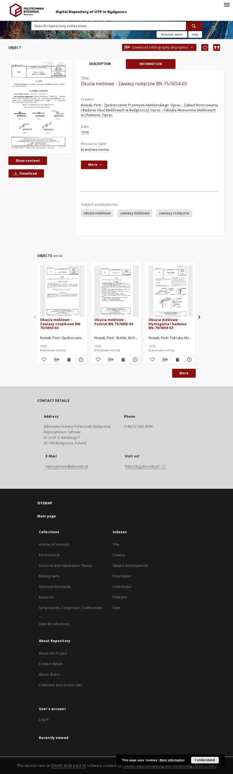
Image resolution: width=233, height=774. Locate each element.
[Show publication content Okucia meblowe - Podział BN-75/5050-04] (123, 359)
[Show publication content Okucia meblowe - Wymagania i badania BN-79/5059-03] (177, 359)
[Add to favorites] (205, 47)
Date (116, 607)
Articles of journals (54, 544)
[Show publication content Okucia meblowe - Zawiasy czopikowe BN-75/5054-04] (69, 359)
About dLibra (49, 674)
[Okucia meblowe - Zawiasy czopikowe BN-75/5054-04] (62, 291)
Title (116, 544)
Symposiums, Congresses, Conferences (70, 607)
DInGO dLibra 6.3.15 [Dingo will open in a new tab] (68, 765)
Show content (28, 160)
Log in (44, 719)
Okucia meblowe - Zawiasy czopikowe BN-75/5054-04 (60, 323)
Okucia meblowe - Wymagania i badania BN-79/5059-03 (167, 323)
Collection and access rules (61, 685)
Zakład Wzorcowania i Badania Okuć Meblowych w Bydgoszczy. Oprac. (149, 107)
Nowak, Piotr (91, 105)
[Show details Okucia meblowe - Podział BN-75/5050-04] (134, 359)
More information (172, 760)
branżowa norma (95, 149)
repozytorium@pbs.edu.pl (67, 466)
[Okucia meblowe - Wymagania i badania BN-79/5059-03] (171, 291)
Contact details (51, 664)
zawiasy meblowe (135, 213)
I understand (205, 760)
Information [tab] (150, 64)
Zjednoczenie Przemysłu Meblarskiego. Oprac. (142, 105)
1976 (85, 132)
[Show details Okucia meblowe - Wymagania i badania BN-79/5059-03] (189, 359)
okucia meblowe (97, 213)
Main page (46, 516)
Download (24, 173)
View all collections (54, 624)
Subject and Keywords (130, 565)
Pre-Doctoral (49, 555)
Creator (119, 555)
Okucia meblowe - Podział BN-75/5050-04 (113, 321)
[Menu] (227, 4)
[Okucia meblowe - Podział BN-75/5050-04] (116, 291)
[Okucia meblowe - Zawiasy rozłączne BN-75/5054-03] (40, 106)
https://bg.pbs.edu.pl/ (145, 466)
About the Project (53, 653)
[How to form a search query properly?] (195, 34)
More (184, 373)
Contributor (122, 586)
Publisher (120, 597)
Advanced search (172, 34)
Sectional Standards (55, 586)
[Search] (194, 25)
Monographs (49, 576)
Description (122, 576)
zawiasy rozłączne (174, 213)
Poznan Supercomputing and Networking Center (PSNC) (169, 765)
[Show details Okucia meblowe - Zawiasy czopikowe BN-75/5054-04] (80, 359)
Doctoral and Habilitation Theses (65, 565)
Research (46, 597)
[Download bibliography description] (56, 359)
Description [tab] (100, 64)
